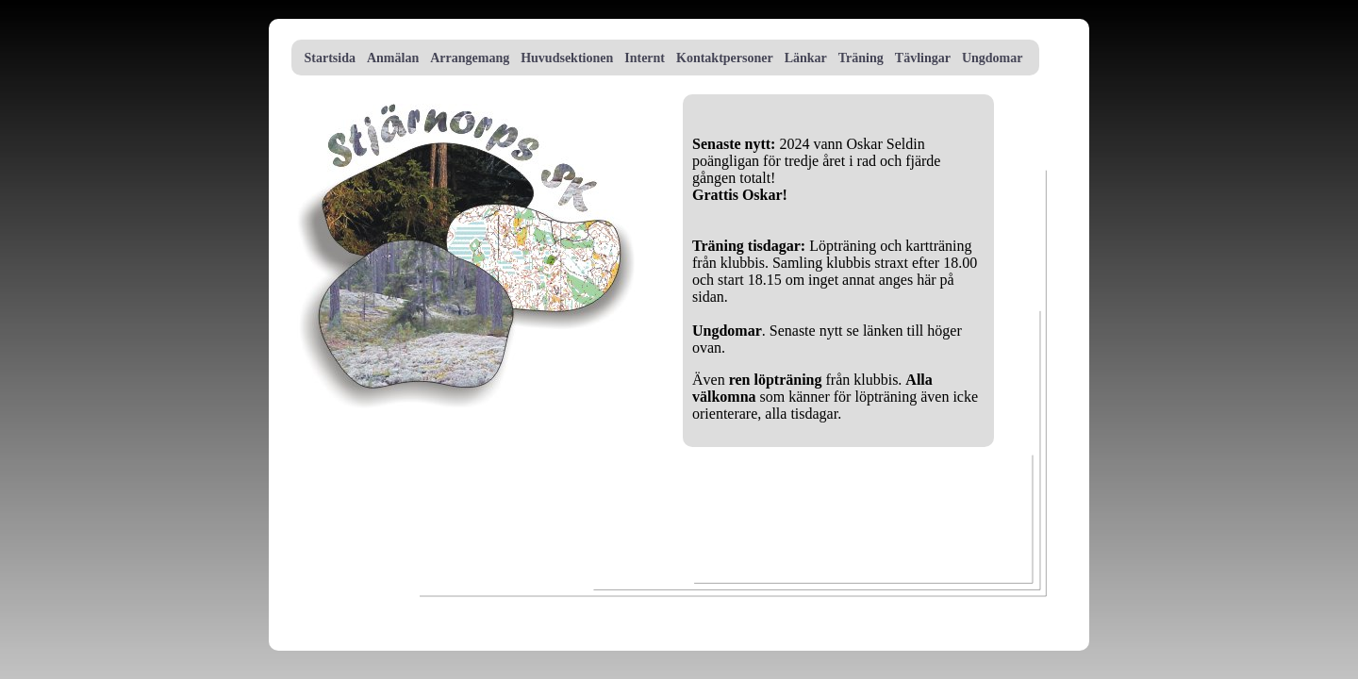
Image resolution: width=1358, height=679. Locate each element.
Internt (644, 58)
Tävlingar (923, 58)
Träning (861, 58)
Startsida (328, 58)
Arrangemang (469, 58)
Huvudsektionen (567, 58)
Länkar (806, 58)
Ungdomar (992, 58)
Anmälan (393, 58)
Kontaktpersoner (724, 58)
